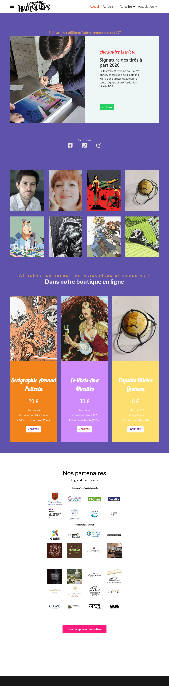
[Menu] (12, 6)
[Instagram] (98, 147)
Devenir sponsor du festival (84, 629)
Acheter (33, 423)
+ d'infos (107, 107)
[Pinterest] (84, 144)
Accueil (94, 6)
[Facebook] (70, 143)
